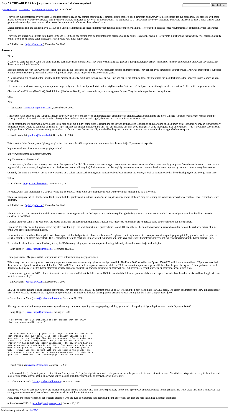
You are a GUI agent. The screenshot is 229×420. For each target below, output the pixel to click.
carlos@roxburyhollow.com (47, 298)
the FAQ (34, 417)
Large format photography (45, 9)
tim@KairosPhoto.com (35, 183)
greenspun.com (9, 9)
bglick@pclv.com (34, 44)
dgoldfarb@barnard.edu (39, 135)
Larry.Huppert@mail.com (39, 249)
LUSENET (24, 9)
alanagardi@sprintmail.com (37, 107)
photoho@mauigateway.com (47, 410)
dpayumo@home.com (37, 372)
